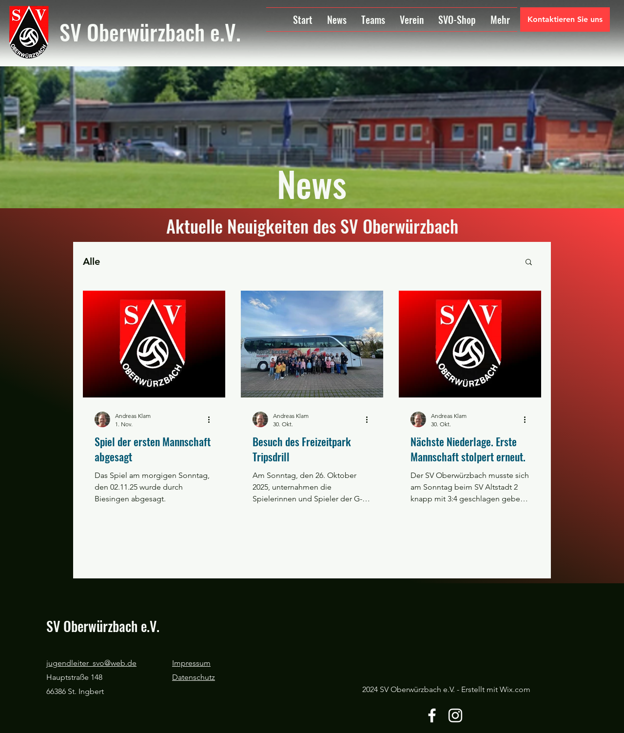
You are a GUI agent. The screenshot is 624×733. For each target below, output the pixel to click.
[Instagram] (455, 715)
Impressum (191, 663)
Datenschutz (193, 677)
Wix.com (515, 689)
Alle (91, 261)
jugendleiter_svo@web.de (91, 663)
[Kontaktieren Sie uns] (565, 19)
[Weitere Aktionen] (212, 419)
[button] (528, 263)
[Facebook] (432, 715)
